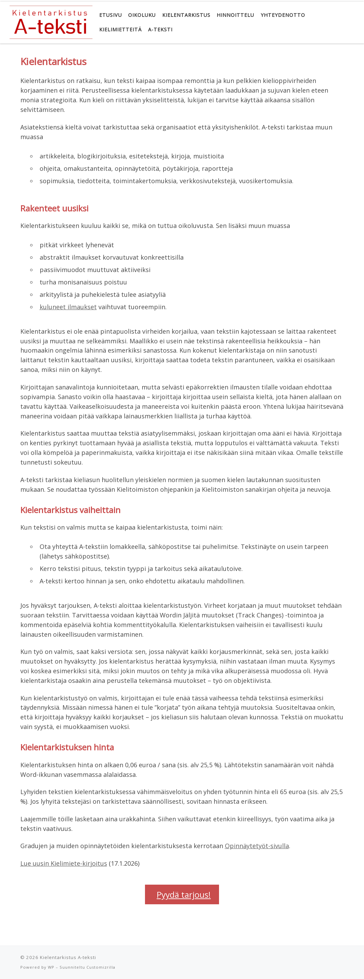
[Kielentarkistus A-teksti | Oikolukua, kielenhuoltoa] (51, 21)
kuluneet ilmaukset (68, 307)
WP (51, 967)
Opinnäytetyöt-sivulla (257, 846)
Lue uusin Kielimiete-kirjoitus (63, 863)
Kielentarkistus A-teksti (68, 957)
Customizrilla (100, 967)
